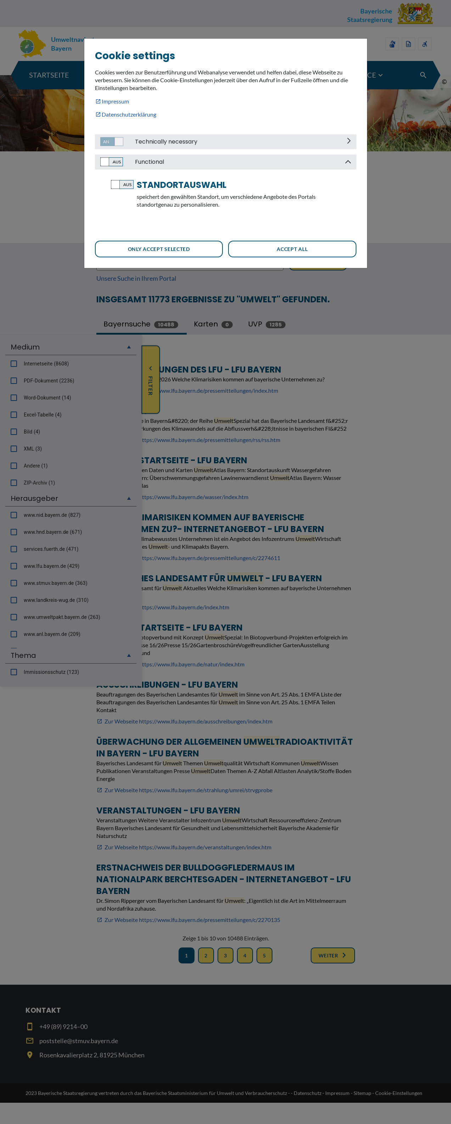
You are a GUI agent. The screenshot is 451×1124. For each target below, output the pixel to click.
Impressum (115, 101)
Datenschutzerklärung (129, 114)
